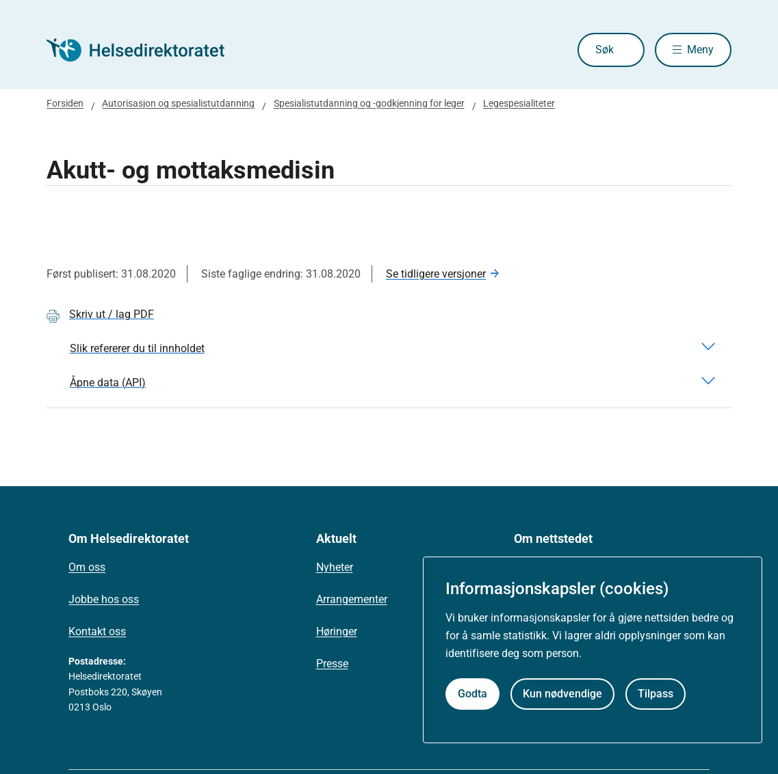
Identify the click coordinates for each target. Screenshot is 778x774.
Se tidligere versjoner (436, 273)
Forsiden (65, 103)
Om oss (86, 567)
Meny (700, 49)
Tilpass (655, 693)
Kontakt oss (97, 631)
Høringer (336, 631)
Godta (472, 693)
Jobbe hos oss (103, 599)
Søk (604, 49)
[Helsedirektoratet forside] (145, 50)
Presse (332, 663)
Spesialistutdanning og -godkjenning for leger (369, 103)
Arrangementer (351, 599)
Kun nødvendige (562, 693)
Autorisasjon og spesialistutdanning (178, 103)
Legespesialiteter (519, 103)
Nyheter (334, 567)
